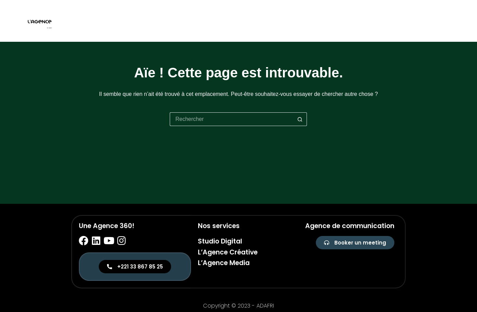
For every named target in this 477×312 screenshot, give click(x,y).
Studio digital (374, 21)
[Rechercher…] (231, 119)
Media (445, 21)
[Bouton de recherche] (300, 119)
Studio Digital (220, 241)
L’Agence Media (224, 262)
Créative (415, 21)
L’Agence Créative (228, 252)
